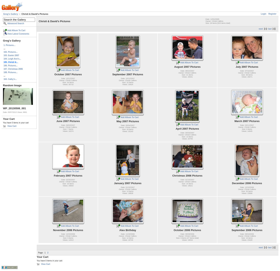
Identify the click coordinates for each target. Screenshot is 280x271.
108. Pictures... (11, 72)
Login (263, 14)
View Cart (11, 126)
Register (272, 14)
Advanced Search (15, 23)
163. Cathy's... (10, 79)
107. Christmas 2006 (13, 69)
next (261, 29)
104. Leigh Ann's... (12, 59)
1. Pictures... (9, 45)
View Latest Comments (18, 34)
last (270, 29)
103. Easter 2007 (11, 55)
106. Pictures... (11, 66)
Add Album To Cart (16, 30)
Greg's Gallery (10, 14)
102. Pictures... (11, 52)
